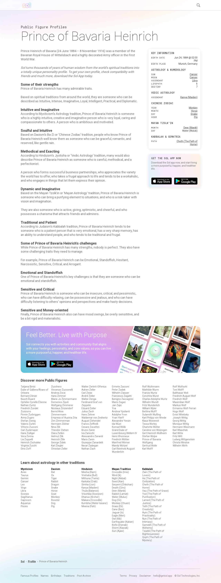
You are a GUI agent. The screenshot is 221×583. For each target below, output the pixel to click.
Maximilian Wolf (181, 402)
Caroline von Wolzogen (154, 430)
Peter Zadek (118, 389)
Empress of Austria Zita (64, 417)
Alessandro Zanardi (92, 436)
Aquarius (26, 503)
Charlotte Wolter (151, 427)
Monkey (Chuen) (121, 503)
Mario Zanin (87, 439)
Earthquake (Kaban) (123, 521)
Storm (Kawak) (120, 527)
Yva (114, 408)
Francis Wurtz (149, 392)
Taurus (24, 475)
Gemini (24, 478)
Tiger (54, 478)
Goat (53, 493)
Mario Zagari (119, 402)
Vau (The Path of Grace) (155, 490)
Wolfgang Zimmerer (62, 405)
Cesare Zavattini (90, 427)
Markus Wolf (179, 405)
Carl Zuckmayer (29, 430)
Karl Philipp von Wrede (154, 417)
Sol (23, 561)
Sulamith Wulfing (151, 414)
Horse (194, 110)
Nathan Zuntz (28, 405)
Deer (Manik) (191, 127)
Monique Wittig (181, 423)
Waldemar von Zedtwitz (94, 417)
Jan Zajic (117, 405)
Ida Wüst (116, 423)
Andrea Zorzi (58, 392)
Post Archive (84, 575)
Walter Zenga (88, 399)
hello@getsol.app (162, 575)
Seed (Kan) (118, 481)
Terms (123, 575)
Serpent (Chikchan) (122, 484)
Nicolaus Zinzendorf (62, 408)
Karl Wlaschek (180, 430)
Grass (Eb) (117, 506)
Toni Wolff (178, 389)
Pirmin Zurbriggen (30, 414)
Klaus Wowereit (150, 420)
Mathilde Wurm (150, 389)
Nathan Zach (88, 448)
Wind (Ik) (116, 475)
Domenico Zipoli (60, 402)
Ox (52, 475)
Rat (53, 472)
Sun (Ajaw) (118, 531)
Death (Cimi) (119, 487)
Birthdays (56, 575)
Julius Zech (87, 411)
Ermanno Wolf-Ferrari (184, 408)
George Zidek (58, 442)
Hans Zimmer (58, 396)
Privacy (133, 575)
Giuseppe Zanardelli (92, 442)
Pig (196, 117)
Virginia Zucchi (29, 445)
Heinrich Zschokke (31, 442)
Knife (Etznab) (120, 525)
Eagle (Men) (118, 515)
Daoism (55, 469)
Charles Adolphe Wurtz (154, 399)
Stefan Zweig (28, 420)
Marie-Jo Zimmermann (64, 399)
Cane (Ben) (118, 509)
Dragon (55, 484)
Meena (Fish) (88, 506)
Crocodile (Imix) (120, 472)
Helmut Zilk (57, 436)
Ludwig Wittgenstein (184, 439)
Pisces (24, 506)
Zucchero (56, 386)
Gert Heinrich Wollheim (154, 433)
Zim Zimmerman (60, 420)
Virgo (23, 487)
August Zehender (91, 420)
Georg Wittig (179, 420)
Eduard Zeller (88, 408)
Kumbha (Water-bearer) (94, 503)
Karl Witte (178, 433)
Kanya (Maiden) (189, 97)
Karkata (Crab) (89, 481)
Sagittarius (27, 497)
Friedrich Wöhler (120, 439)
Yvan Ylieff (118, 417)
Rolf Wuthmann (150, 386)
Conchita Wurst (150, 396)
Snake (194, 114)
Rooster (55, 500)
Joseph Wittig (180, 417)
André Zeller (88, 396)
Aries (23, 472)
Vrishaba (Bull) (89, 475)
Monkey (193, 107)
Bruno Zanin (88, 430)
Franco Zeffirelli (89, 423)
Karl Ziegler (57, 445)
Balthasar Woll (180, 392)
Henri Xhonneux (120, 436)
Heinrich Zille (58, 439)
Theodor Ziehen (60, 430)
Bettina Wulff (149, 411)
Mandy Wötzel (119, 445)
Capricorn (26, 500)
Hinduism (87, 469)
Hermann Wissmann (184, 427)
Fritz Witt (177, 436)
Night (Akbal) (119, 478)
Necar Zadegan (89, 445)
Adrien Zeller (88, 389)
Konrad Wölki (119, 427)
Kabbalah (147, 469)
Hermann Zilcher (60, 423)
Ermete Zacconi (120, 386)
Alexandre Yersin (121, 420)
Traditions (69, 575)
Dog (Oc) (116, 500)
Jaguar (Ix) (118, 512)
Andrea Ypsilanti (121, 411)
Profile (32, 561)
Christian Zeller (59, 448)
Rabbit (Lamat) (120, 493)
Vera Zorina (27, 436)
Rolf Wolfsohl (180, 386)
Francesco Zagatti (122, 396)
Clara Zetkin (57, 433)
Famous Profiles (29, 575)
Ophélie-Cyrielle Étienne (34, 402)
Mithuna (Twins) (90, 478)
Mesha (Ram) (88, 472)
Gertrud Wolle (149, 445)
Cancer (194, 74)
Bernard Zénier (29, 396)
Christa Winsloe (181, 442)
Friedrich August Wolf (184, 396)
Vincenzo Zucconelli (62, 389)
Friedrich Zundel (29, 408)
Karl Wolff (147, 448)
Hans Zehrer (88, 414)
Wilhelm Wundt (150, 402)
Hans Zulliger (28, 433)
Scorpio (25, 493)
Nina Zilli (55, 427)
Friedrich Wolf (180, 399)
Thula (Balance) (90, 490)
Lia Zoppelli (27, 439)
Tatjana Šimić (28, 386)
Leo (23, 484)
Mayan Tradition (121, 469)
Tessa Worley (149, 423)
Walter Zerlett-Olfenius (94, 386)
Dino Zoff (26, 448)
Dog (53, 503)
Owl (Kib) (117, 518)
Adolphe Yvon (119, 414)
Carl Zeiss (86, 392)
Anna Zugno (27, 417)
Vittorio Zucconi (29, 427)
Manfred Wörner (121, 442)
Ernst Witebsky (181, 414)
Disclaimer (145, 575)
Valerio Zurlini (28, 423)
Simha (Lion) (88, 484)
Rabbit (54, 481)
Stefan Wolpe (149, 436)
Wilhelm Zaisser (120, 392)
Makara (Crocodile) (91, 500)
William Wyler (149, 408)
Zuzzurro (26, 411)
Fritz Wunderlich (151, 405)
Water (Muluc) (119, 497)
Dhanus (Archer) (90, 497)
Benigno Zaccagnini (122, 399)
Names (45, 575)
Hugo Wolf (178, 411)
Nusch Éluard (28, 399)
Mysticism (27, 469)
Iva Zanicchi (87, 433)
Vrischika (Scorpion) (92, 493)
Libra (195, 80)
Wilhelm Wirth (180, 445)
